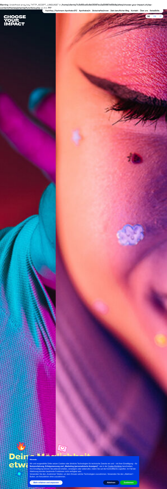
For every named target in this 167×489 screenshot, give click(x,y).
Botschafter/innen (100, 10)
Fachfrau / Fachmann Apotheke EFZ (61, 10)
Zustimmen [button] (129, 483)
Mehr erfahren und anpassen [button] (46, 483)
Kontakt (134, 10)
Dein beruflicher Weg (120, 10)
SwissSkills (154, 10)
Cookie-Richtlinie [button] (115, 466)
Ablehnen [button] (111, 483)
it (160, 16)
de (148, 16)
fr (155, 16)
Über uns (144, 10)
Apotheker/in (84, 10)
